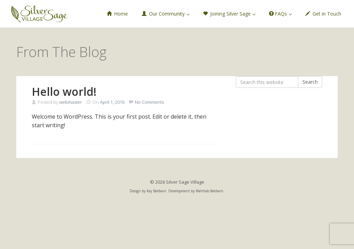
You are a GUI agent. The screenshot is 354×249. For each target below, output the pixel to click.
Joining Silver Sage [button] (229, 13)
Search (310, 82)
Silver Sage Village (39, 14)
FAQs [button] (280, 13)
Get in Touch (323, 13)
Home (117, 13)
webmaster (70, 102)
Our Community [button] (165, 13)
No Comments (149, 102)
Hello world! (64, 91)
